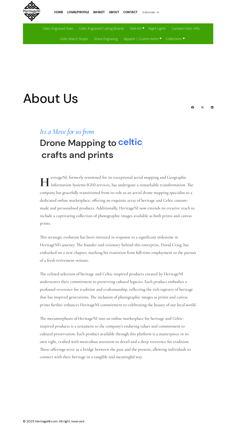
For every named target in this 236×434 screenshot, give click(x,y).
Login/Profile (78, 12)
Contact (130, 12)
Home (58, 12)
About (114, 12)
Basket (99, 12)
